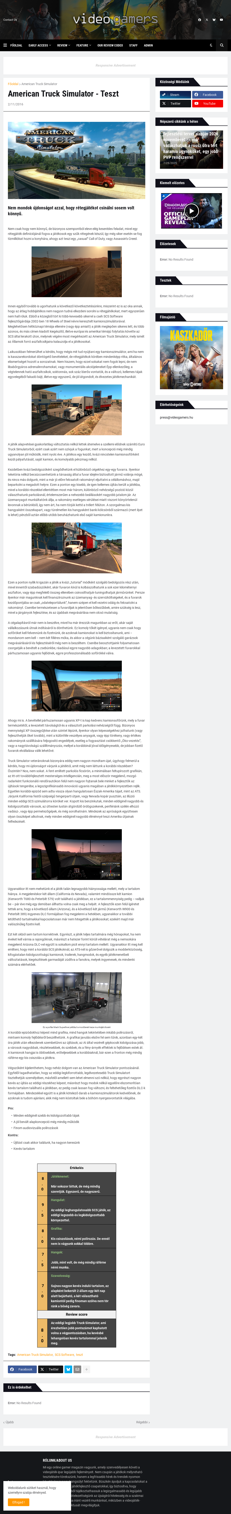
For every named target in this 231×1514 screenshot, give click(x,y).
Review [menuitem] (62, 45)
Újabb (10, 1422)
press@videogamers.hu (176, 417)
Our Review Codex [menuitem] (110, 45)
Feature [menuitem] (82, 45)
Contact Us (10, 19)
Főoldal (13, 84)
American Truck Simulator (39, 84)
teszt (79, 1354)
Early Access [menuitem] (38, 45)
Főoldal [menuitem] (16, 45)
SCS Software (64, 1354)
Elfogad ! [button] (18, 1502)
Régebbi (142, 1422)
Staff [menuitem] (133, 45)
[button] (6, 45)
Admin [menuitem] (148, 45)
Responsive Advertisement (116, 65)
